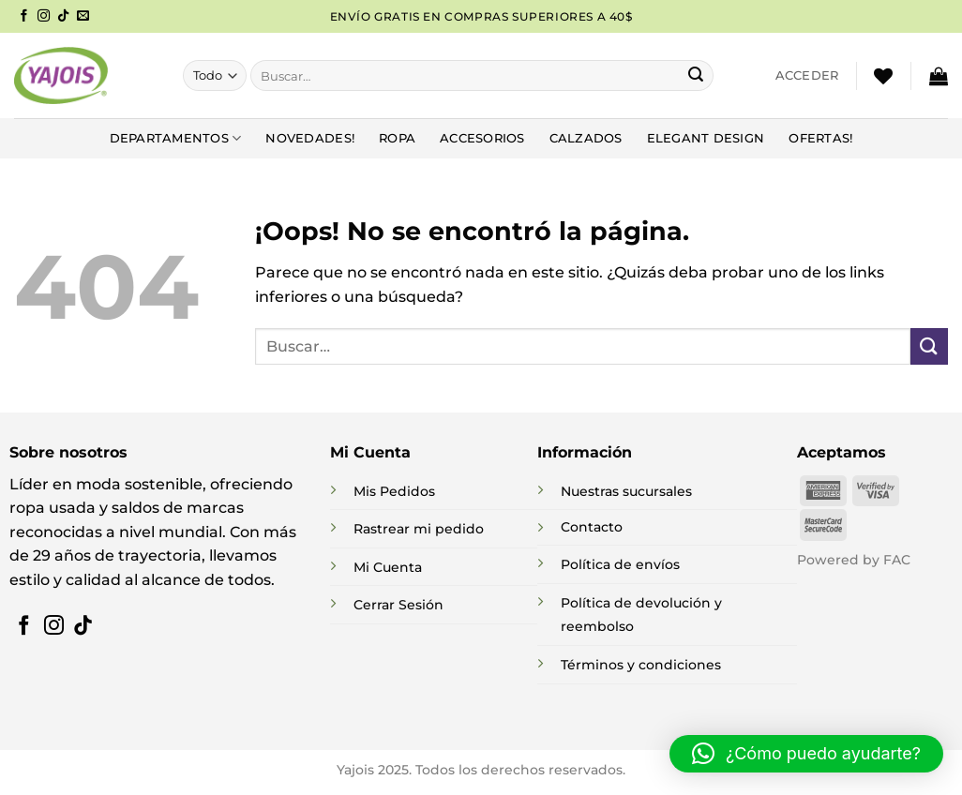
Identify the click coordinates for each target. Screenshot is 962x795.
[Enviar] (696, 76)
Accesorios (482, 138)
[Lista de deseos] (883, 76)
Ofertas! (820, 138)
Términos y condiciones (641, 664)
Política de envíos (620, 564)
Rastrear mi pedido (418, 528)
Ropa (397, 138)
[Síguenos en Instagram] (44, 16)
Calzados (586, 138)
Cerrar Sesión (398, 604)
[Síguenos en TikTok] (63, 16)
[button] (807, 76)
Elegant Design (706, 138)
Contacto (592, 526)
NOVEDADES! (309, 138)
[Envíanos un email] (83, 16)
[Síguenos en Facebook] (24, 16)
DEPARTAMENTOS (176, 138)
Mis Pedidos (394, 491)
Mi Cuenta (387, 567)
